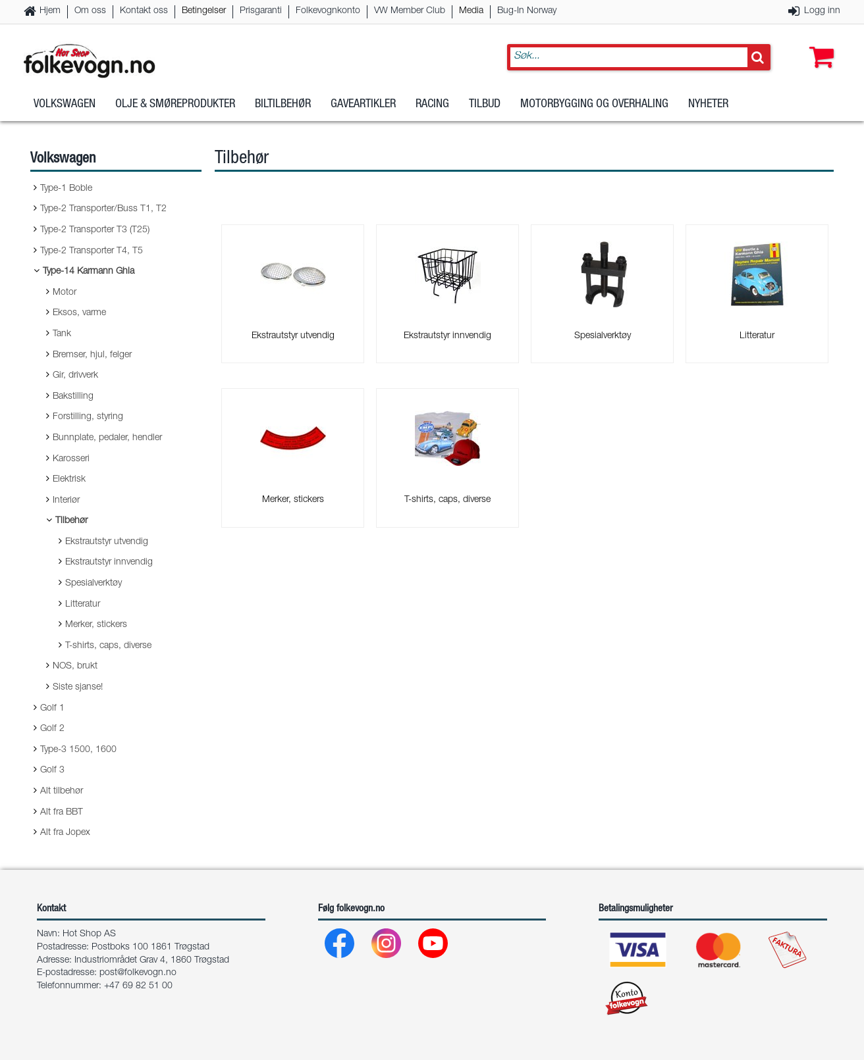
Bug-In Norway (526, 11)
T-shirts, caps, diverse (108, 646)
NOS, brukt (75, 666)
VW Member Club (409, 11)
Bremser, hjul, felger (92, 355)
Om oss (90, 11)
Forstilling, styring (88, 417)
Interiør (66, 500)
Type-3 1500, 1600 (78, 750)
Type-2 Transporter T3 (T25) (94, 230)
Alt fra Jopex (65, 833)
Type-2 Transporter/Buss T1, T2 (103, 209)
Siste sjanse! (78, 687)
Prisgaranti (261, 11)
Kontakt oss (144, 11)
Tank (62, 334)
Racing (432, 105)
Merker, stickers (96, 625)
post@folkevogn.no (137, 973)
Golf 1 (52, 708)
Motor (64, 292)
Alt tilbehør (61, 791)
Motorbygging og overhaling (594, 105)
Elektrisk (69, 479)
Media (471, 11)
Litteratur (82, 604)
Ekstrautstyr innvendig (109, 562)
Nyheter (708, 105)
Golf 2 (52, 729)
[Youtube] (434, 946)
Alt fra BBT (61, 812)
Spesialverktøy (93, 583)
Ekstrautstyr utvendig (106, 542)
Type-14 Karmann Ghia (88, 271)
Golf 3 (52, 770)
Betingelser (204, 11)
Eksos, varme (79, 313)
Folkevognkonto (328, 11)
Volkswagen (64, 105)
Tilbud (484, 105)
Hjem (50, 11)
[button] (818, 44)
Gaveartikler (363, 105)
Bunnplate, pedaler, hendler (107, 438)
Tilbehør (71, 521)
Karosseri (71, 459)
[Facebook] (340, 946)
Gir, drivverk (75, 375)
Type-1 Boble (66, 188)
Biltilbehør (283, 105)
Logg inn (822, 11)
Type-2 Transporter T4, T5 (91, 251)
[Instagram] (387, 946)
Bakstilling (73, 396)
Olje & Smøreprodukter (175, 105)
